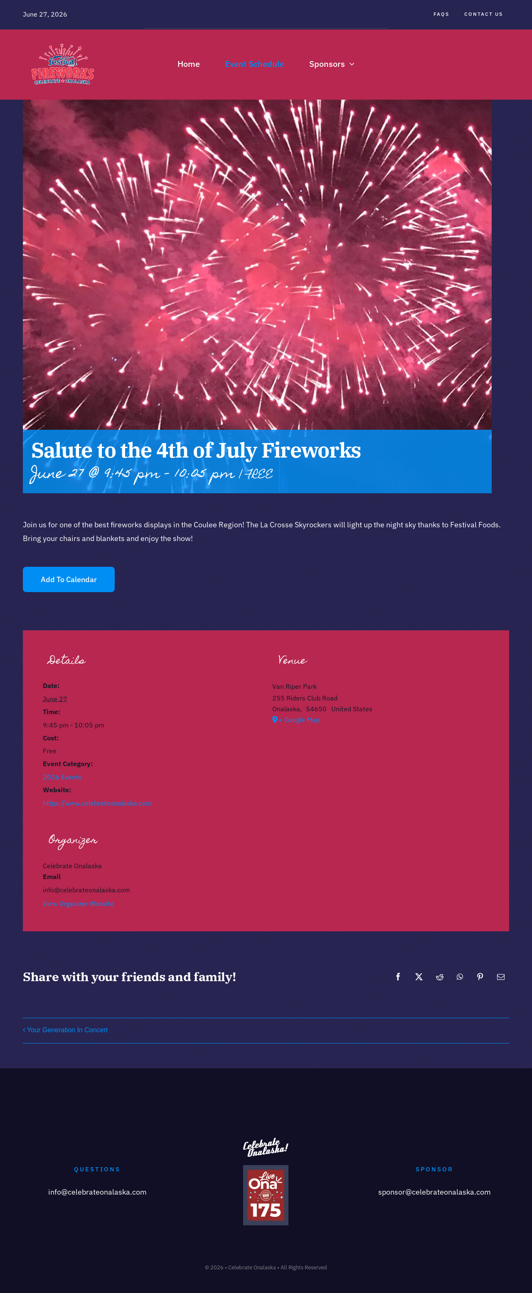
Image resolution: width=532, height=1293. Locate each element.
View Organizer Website (78, 903)
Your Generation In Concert (67, 1029)
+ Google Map (299, 719)
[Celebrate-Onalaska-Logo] (63, 39)
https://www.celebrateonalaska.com (97, 803)
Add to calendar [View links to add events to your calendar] (69, 579)
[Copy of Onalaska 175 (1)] (265, 1168)
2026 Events (62, 777)
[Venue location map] (380, 787)
